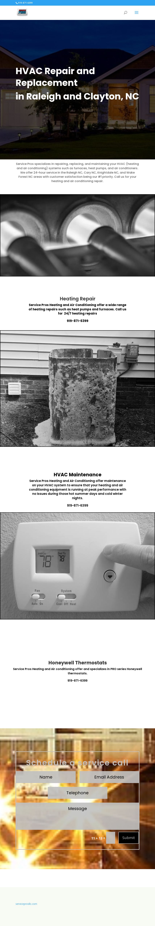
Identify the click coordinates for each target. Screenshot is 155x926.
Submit (128, 837)
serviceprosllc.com (26, 904)
